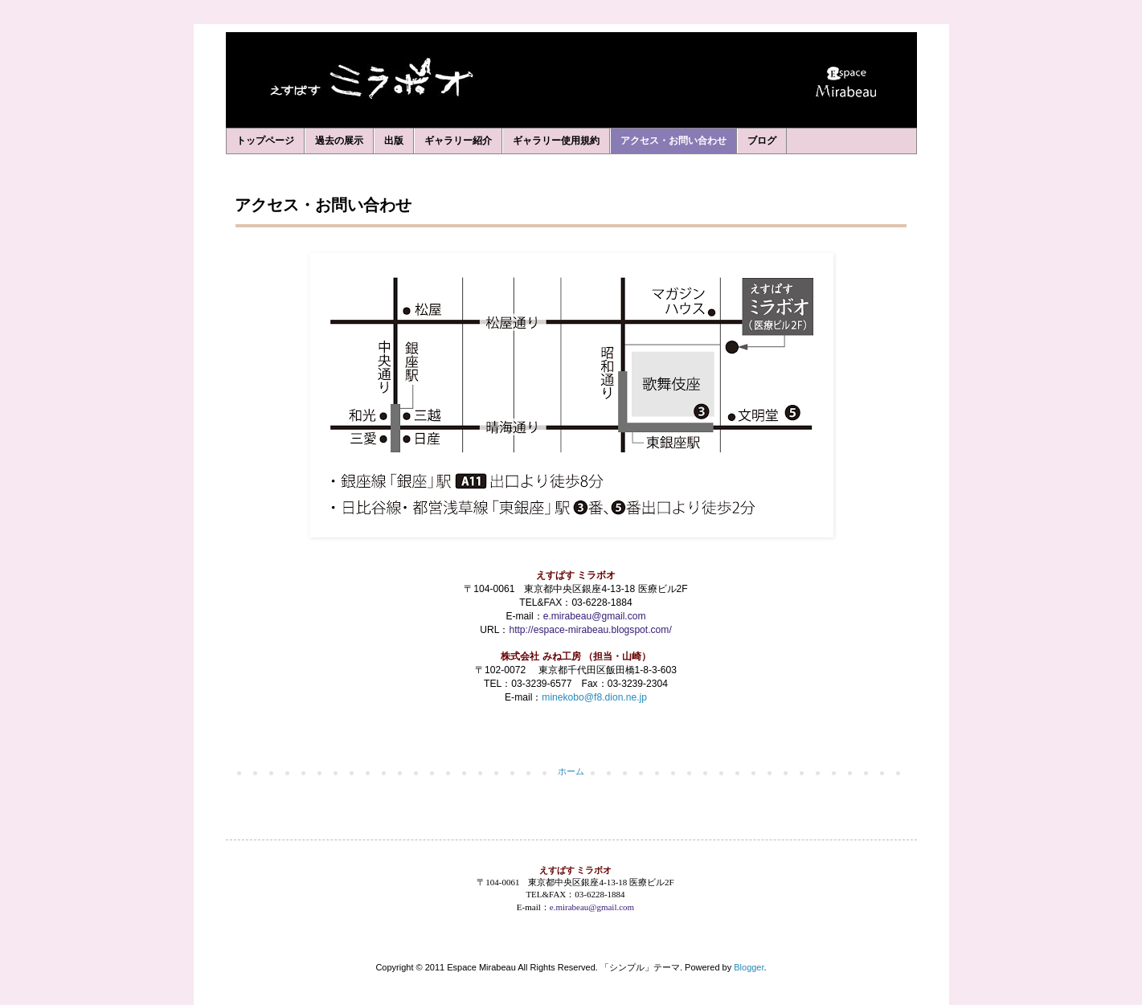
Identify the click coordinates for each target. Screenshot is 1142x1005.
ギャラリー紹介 (458, 140)
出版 (393, 140)
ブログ (761, 140)
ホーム (571, 771)
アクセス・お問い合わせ (673, 140)
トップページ (265, 140)
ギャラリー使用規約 (556, 140)
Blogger (748, 967)
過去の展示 (339, 140)
